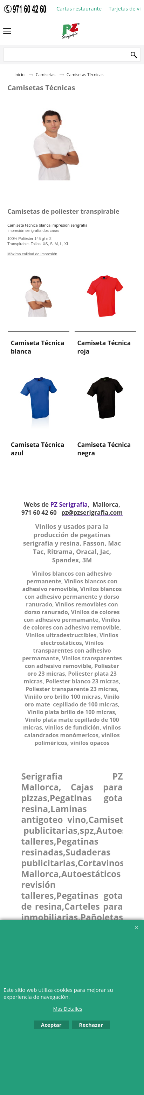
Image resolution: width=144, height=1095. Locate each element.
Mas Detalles (67, 1008)
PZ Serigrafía (69, 504)
